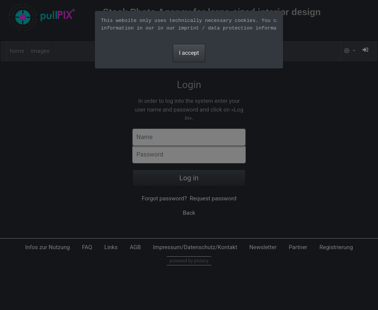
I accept (189, 53)
